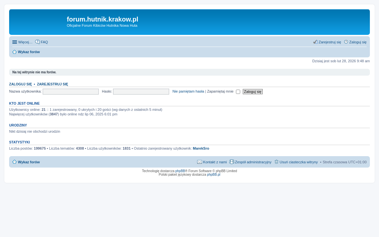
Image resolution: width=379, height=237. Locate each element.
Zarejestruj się (52, 84)
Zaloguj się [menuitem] (358, 42)
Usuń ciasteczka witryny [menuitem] (299, 162)
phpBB (180, 171)
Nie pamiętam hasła (188, 91)
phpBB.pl (213, 174)
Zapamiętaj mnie (223, 91)
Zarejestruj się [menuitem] (330, 42)
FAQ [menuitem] (44, 42)
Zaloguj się (20, 84)
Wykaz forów (29, 162)
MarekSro (201, 148)
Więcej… (25, 42)
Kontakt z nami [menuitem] (215, 162)
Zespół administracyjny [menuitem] (253, 162)
